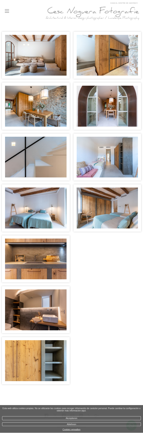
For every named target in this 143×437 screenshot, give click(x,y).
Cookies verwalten (71, 429)
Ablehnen (71, 424)
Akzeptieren (71, 418)
